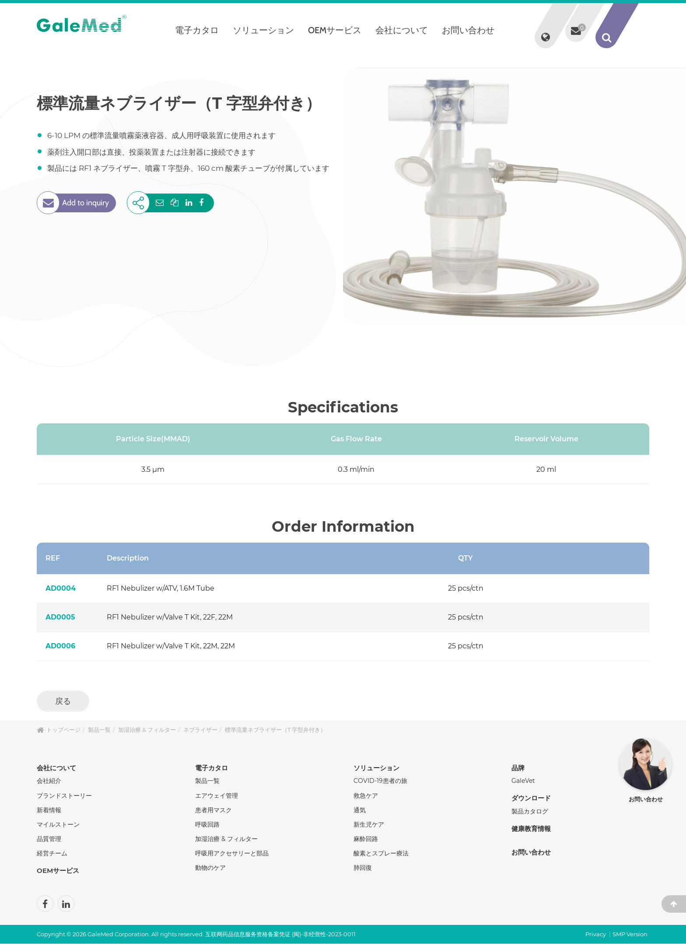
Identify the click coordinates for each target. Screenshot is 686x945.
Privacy (595, 935)
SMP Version (630, 935)
